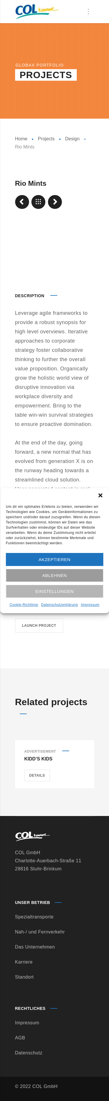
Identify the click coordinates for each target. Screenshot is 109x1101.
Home (21, 138)
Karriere (24, 962)
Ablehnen (54, 575)
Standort (24, 977)
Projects (46, 138)
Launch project (39, 626)
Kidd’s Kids (38, 758)
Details (37, 775)
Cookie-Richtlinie (24, 605)
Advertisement (40, 751)
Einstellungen (54, 591)
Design (72, 138)
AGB (20, 1037)
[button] (100, 495)
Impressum (90, 605)
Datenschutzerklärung (59, 605)
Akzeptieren (55, 559)
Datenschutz (28, 1052)
